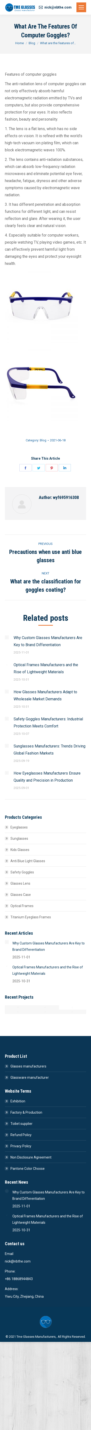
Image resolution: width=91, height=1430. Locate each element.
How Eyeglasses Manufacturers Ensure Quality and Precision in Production (47, 777)
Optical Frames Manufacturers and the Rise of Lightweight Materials (46, 668)
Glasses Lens (20, 883)
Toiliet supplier (21, 1124)
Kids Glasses (19, 850)
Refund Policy (21, 1135)
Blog (43, 440)
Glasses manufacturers (28, 1066)
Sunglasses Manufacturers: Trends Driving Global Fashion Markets (49, 750)
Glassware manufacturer (29, 1077)
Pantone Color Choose (27, 1169)
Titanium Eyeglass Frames (30, 917)
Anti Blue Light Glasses (27, 861)
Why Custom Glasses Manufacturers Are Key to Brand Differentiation (48, 641)
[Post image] (7, 637)
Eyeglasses (19, 827)
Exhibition (17, 1101)
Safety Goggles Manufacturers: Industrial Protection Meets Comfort (48, 722)
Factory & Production (26, 1112)
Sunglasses (19, 838)
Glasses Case (20, 895)
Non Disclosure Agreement (30, 1157)
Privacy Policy (20, 1146)
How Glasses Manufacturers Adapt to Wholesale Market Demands (45, 695)
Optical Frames (21, 906)
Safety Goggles (22, 872)
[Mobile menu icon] (81, 7)
